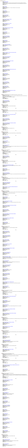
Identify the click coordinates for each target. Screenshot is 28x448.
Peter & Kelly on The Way (7, 273)
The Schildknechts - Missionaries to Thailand (8, 349)
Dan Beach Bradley (6, 104)
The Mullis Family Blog (6, 239)
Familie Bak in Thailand (6, 136)
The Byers (5, 77)
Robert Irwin (5, 317)
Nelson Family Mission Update (7, 252)
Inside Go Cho (5, 168)
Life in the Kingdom (6, 1)
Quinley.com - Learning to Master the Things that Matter (10, 296)
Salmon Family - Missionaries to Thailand (8, 326)
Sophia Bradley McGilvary (7, 359)
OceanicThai (5, 6)
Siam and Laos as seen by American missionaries (9, 353)
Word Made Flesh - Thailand (7, 439)
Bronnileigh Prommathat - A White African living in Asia (10, 69)
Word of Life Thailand (6, 443)
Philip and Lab (5, 277)
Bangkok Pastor (5, 40)
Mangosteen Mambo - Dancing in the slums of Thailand (10, 213)
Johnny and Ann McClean (6, 172)
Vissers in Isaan (5, 426)
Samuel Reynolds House (6, 330)
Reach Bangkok (5, 300)
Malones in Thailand (6, 209)
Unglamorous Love (6, 413)
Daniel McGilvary (6, 109)
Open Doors (5, 10)
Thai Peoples (5, 396)
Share (15, 99)
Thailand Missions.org (6, 392)
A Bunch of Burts (6, 73)
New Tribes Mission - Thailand (7, 256)
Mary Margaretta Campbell (7, 226)
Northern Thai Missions (6, 260)
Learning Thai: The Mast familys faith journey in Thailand (10, 205)
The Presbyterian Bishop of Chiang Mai (8, 290)
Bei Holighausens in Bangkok (7, 44)
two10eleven (5, 409)
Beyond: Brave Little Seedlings (7, 56)
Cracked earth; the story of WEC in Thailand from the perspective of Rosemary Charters (13, 94)
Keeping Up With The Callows (7, 182)
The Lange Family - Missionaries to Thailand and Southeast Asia (10, 186)
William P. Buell (5, 434)
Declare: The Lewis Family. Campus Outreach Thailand (10, 114)
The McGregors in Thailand (7, 235)
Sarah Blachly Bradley (6, 344)
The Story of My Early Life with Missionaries (9, 373)
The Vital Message (6, 430)
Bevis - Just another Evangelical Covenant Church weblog (10, 52)
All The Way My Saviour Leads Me (7, 23)
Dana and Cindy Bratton (6, 100)
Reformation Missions (6, 304)
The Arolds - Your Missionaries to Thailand (8, 27)
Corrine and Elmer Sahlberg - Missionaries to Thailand (9, 90)
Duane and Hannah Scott (6, 118)
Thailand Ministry (6, 388)
